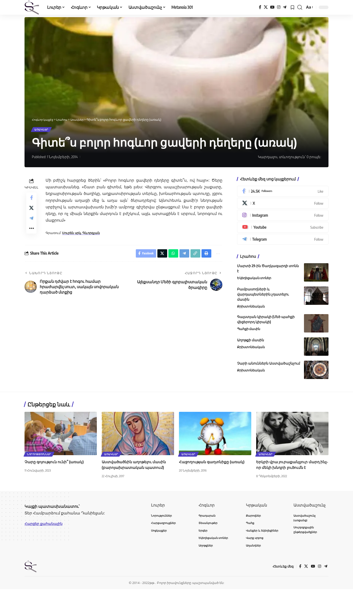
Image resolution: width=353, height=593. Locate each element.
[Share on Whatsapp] (170, 260)
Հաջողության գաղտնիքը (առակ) (213, 463)
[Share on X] (31, 212)
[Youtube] (282, 229)
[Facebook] (260, 7)
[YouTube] (272, 7)
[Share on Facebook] (31, 200)
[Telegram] (285, 7)
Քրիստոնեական (251, 308)
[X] (266, 7)
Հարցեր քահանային (46, 525)
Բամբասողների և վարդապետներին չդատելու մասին (263, 296)
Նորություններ (39, 455)
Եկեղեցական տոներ (254, 280)
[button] (299, 7)
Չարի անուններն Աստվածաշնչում (268, 365)
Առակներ (43, 130)
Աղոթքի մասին (250, 342)
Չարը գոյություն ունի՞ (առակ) (55, 463)
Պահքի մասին (248, 330)
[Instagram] (279, 7)
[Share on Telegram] (31, 223)
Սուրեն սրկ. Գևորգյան (81, 235)
